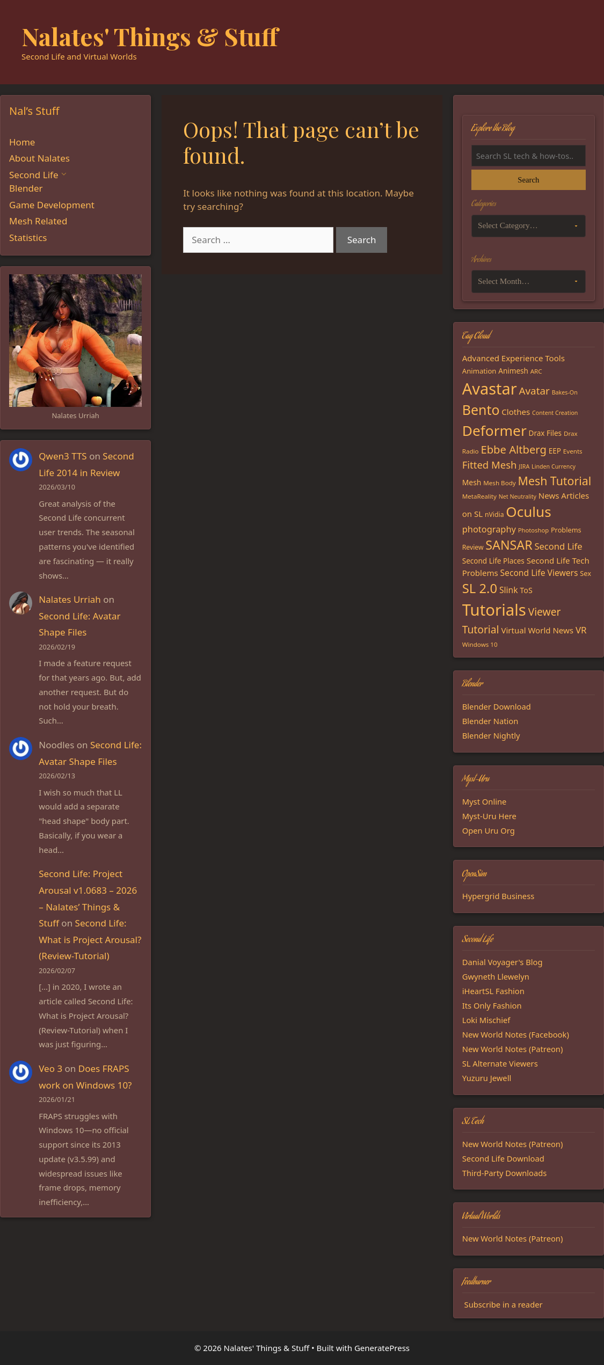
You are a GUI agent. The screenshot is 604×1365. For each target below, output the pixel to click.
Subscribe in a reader (503, 1304)
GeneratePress (382, 1347)
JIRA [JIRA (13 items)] (524, 466)
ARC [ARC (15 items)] (536, 371)
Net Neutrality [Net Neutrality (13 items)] (517, 496)
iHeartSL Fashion (493, 991)
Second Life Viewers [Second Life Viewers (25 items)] (539, 573)
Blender (26, 188)
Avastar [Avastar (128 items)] (489, 388)
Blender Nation (490, 721)
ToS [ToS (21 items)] (526, 590)
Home (22, 142)
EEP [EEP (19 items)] (555, 451)
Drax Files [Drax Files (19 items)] (545, 433)
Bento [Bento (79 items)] (481, 409)
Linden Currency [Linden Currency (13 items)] (554, 466)
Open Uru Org (488, 830)
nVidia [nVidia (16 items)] (494, 514)
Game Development (51, 205)
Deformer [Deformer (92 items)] (494, 430)
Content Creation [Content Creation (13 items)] (555, 413)
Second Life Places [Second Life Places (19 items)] (493, 561)
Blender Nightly (491, 735)
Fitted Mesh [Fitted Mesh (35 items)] (489, 464)
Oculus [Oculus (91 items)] (528, 511)
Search (528, 180)
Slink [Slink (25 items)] (508, 590)
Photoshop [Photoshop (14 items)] (533, 530)
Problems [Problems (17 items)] (566, 530)
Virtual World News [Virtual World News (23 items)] (537, 630)
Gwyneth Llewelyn (495, 976)
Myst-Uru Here (489, 816)
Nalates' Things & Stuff (149, 36)
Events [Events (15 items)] (573, 451)
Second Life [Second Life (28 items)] (558, 546)
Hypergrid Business (498, 895)
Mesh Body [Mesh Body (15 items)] (499, 483)
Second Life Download (503, 1158)
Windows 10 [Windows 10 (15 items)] (480, 644)
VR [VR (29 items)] (581, 630)
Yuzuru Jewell (487, 1077)
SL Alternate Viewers (500, 1063)
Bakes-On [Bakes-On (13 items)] (565, 392)
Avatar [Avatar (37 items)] (534, 391)
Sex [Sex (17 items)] (585, 573)
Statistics (28, 237)
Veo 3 (50, 1068)
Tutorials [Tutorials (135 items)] (494, 610)
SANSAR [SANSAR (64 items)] (508, 544)
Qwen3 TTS (62, 456)
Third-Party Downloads (504, 1172)
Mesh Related (38, 221)
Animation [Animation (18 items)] (479, 371)
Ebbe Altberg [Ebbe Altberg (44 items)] (513, 449)
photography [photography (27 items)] (489, 529)
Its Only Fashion (492, 1005)
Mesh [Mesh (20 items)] (472, 482)
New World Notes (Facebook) (515, 1034)
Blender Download (496, 706)
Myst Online (484, 801)
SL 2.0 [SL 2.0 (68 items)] (479, 588)
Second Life (33, 175)
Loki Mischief (486, 1019)
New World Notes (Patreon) (512, 1048)
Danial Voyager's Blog (502, 962)
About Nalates (39, 158)
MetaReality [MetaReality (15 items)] (479, 496)
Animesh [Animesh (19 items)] (513, 371)
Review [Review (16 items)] (473, 547)
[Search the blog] (528, 155)
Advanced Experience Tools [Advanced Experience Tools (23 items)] (513, 358)
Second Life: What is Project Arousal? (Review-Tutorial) (90, 939)
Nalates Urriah (70, 599)
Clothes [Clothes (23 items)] (515, 411)
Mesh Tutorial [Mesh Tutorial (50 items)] (555, 480)
